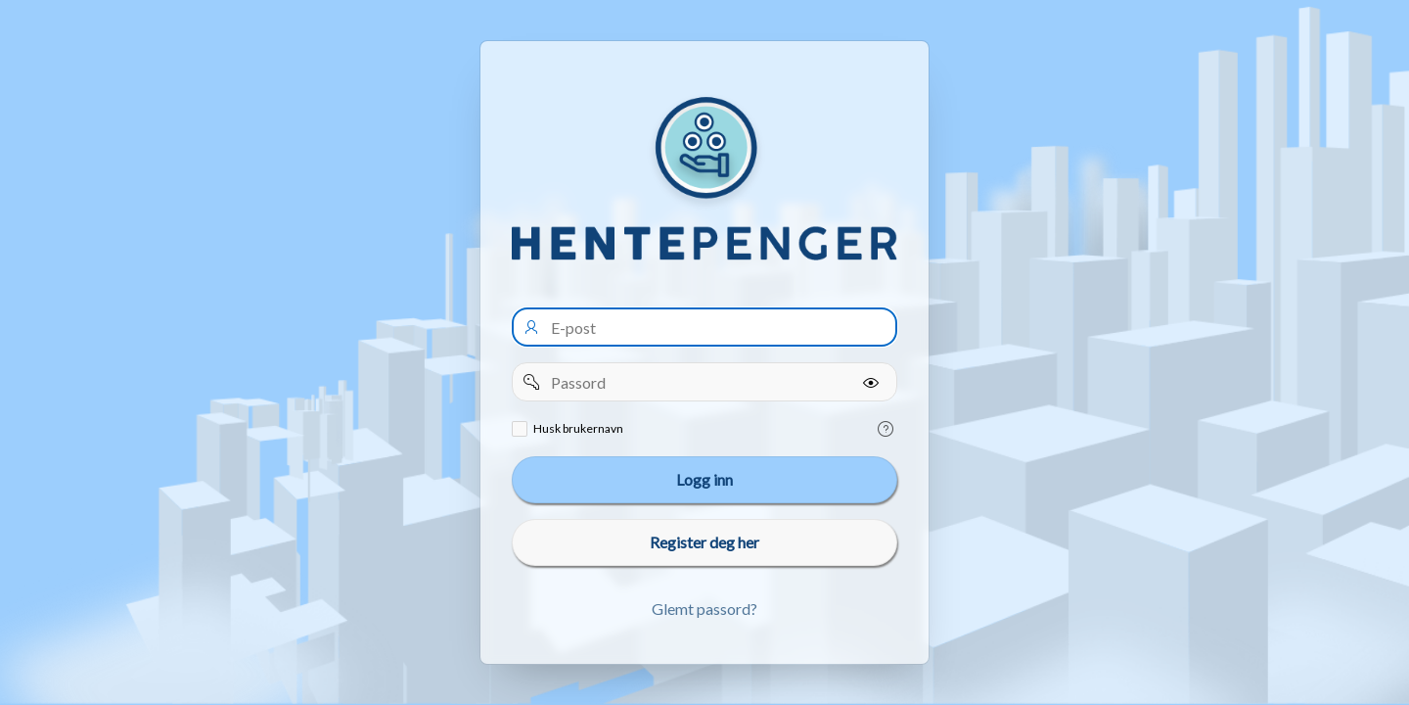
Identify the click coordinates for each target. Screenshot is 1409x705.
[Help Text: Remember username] (885, 429)
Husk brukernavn (578, 428)
